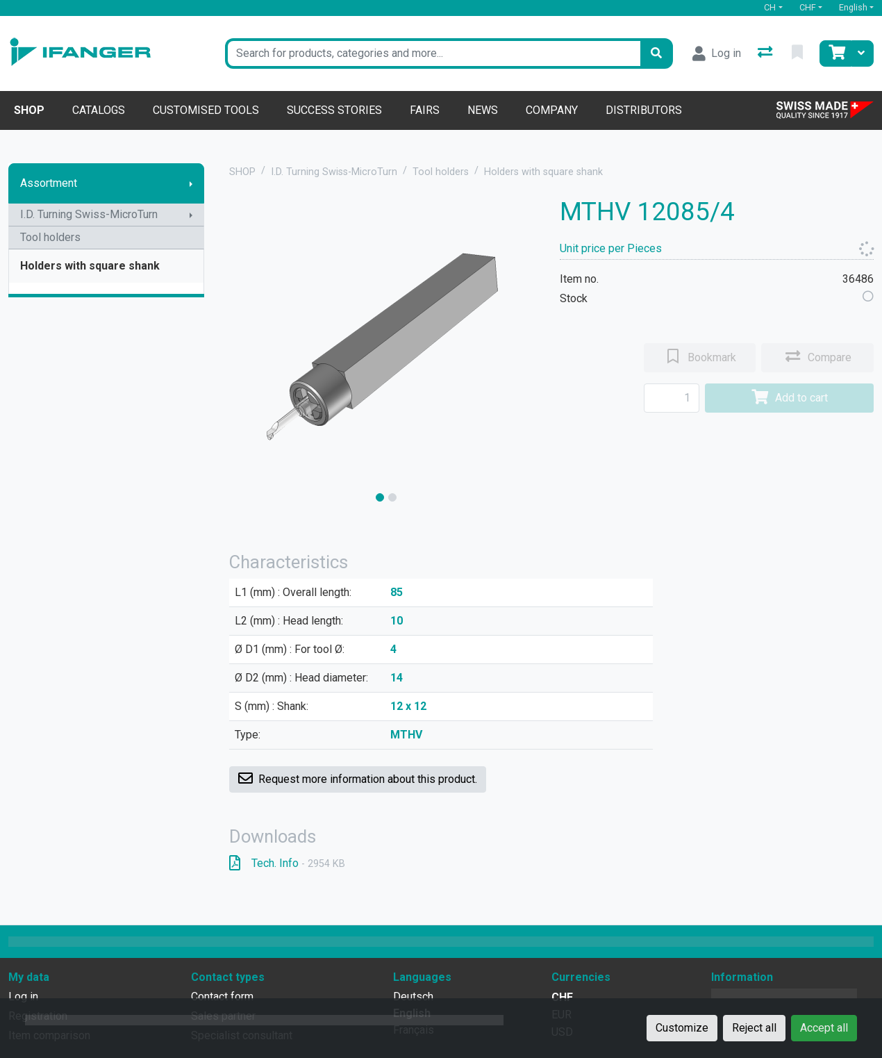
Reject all (754, 1027)
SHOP (242, 172)
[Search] (656, 53)
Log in (23, 996)
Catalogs (98, 110)
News (482, 110)
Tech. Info (287, 863)
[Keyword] (433, 53)
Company (552, 110)
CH (770, 7)
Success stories (334, 110)
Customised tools (206, 110)
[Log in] (716, 53)
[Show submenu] (190, 183)
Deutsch (413, 996)
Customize (682, 1027)
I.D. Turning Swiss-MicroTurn (89, 214)
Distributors (644, 110)
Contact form (222, 996)
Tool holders (50, 237)
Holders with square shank (90, 265)
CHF (807, 7)
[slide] (380, 497)
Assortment (48, 183)
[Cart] (835, 53)
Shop (29, 110)
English (853, 7)
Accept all (824, 1027)
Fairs (425, 110)
